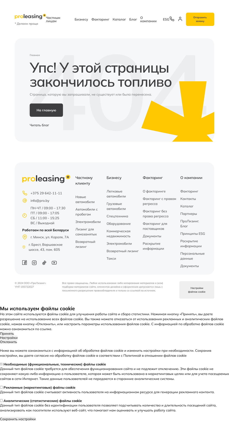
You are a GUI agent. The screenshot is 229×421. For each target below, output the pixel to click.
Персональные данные (192, 255)
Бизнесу (81, 19)
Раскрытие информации (153, 246)
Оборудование (119, 223)
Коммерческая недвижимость (119, 233)
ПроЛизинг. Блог (189, 223)
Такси (111, 258)
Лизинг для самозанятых (86, 231)
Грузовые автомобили (116, 206)
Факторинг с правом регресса (159, 201)
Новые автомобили (85, 199)
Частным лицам (53, 19)
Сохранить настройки (18, 419)
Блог (133, 19)
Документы (152, 236)
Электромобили (88, 222)
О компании (148, 19)
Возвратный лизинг (85, 244)
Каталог (119, 19)
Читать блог (39, 125)
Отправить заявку (200, 19)
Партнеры (188, 214)
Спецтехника (117, 216)
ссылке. (46, 329)
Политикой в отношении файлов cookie (155, 355)
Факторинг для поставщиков (155, 226)
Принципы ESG (192, 233)
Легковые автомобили (116, 193)
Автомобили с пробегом (86, 211)
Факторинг (100, 19)
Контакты (188, 199)
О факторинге (154, 191)
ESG (166, 19)
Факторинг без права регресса (156, 213)
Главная (35, 55)
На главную (46, 110)
